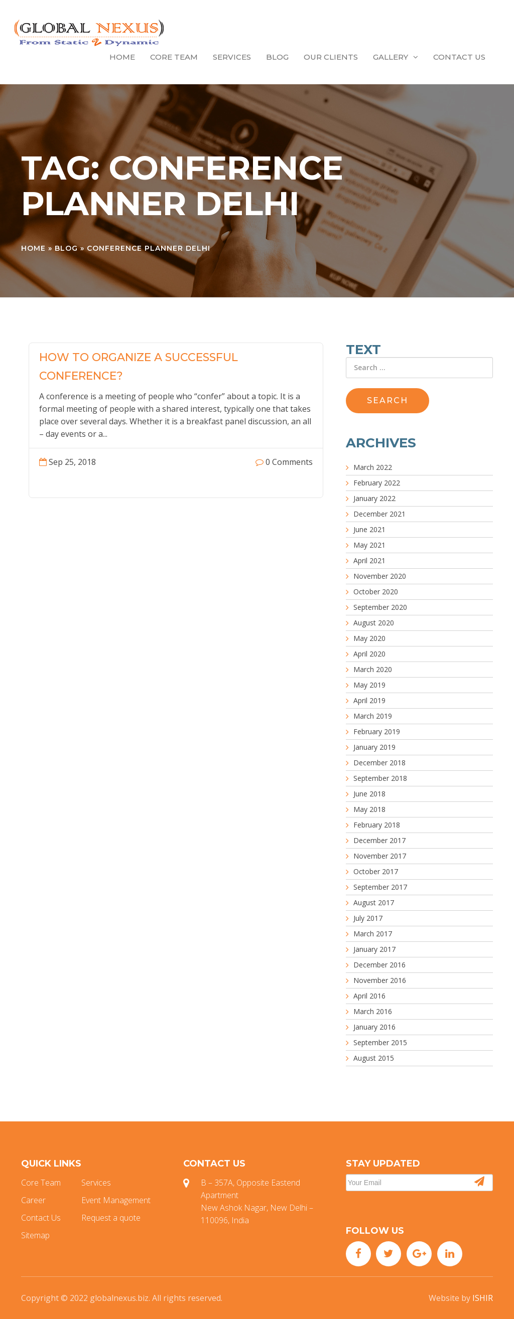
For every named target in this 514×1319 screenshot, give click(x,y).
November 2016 (379, 980)
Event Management (116, 1200)
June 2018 (369, 793)
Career (33, 1200)
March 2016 (372, 1011)
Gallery (395, 57)
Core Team (174, 57)
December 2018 (379, 762)
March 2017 (372, 933)
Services (232, 57)
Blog (277, 57)
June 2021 (369, 529)
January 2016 (374, 1027)
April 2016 (369, 996)
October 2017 (375, 871)
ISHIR (482, 1297)
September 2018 (380, 778)
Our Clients (331, 57)
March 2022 (372, 467)
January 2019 (374, 747)
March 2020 (372, 669)
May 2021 (369, 545)
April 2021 (369, 560)
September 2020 (380, 607)
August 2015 (373, 1058)
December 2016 (379, 964)
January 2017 (374, 949)
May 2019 (369, 685)
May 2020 (369, 638)
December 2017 (379, 840)
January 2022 (374, 498)
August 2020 (373, 622)
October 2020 (375, 591)
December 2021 (379, 514)
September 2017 (380, 887)
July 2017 (367, 918)
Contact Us (459, 57)
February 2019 (376, 731)
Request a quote (111, 1217)
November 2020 (379, 576)
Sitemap (35, 1235)
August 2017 (373, 902)
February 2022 (376, 482)
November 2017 (379, 856)
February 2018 (376, 825)
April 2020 (369, 653)
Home (122, 57)
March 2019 (372, 716)
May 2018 (369, 809)
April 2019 (369, 700)
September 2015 (380, 1042)
